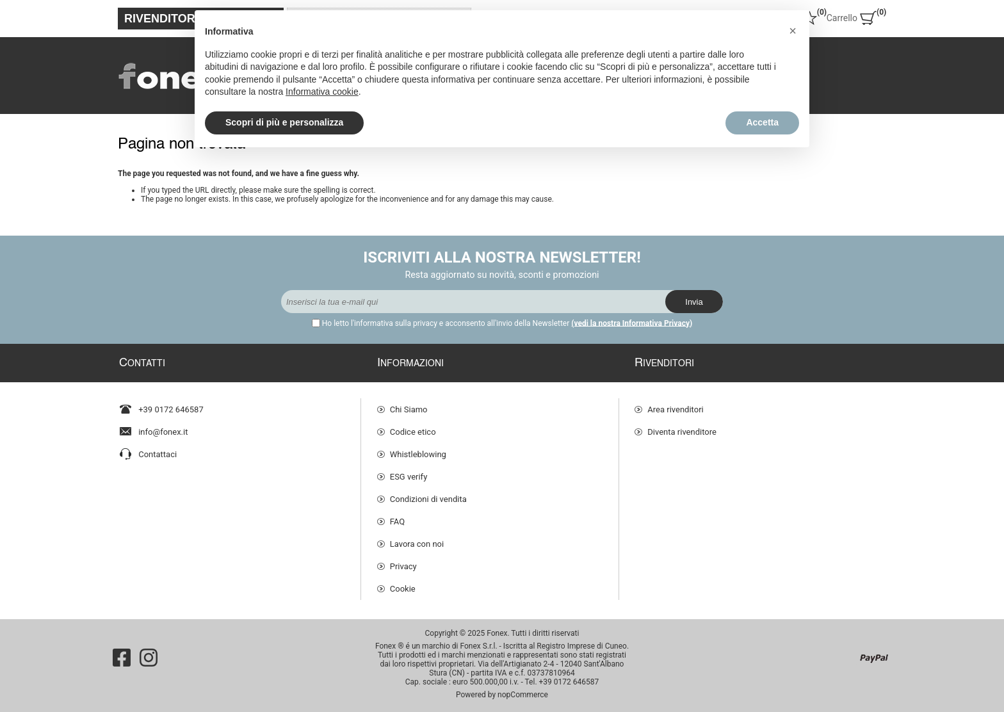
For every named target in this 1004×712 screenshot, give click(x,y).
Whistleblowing (418, 454)
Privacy (403, 566)
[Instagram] (148, 657)
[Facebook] (121, 657)
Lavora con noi (417, 544)
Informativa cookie (322, 91)
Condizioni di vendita (428, 499)
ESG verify (409, 476)
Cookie (403, 589)
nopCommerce (523, 694)
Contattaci (157, 454)
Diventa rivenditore (682, 432)
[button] (792, 30)
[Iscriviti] (473, 301)
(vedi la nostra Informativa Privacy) (631, 323)
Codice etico (413, 432)
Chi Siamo (409, 409)
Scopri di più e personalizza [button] (284, 122)
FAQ (397, 521)
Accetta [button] (762, 122)
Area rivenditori (675, 409)
